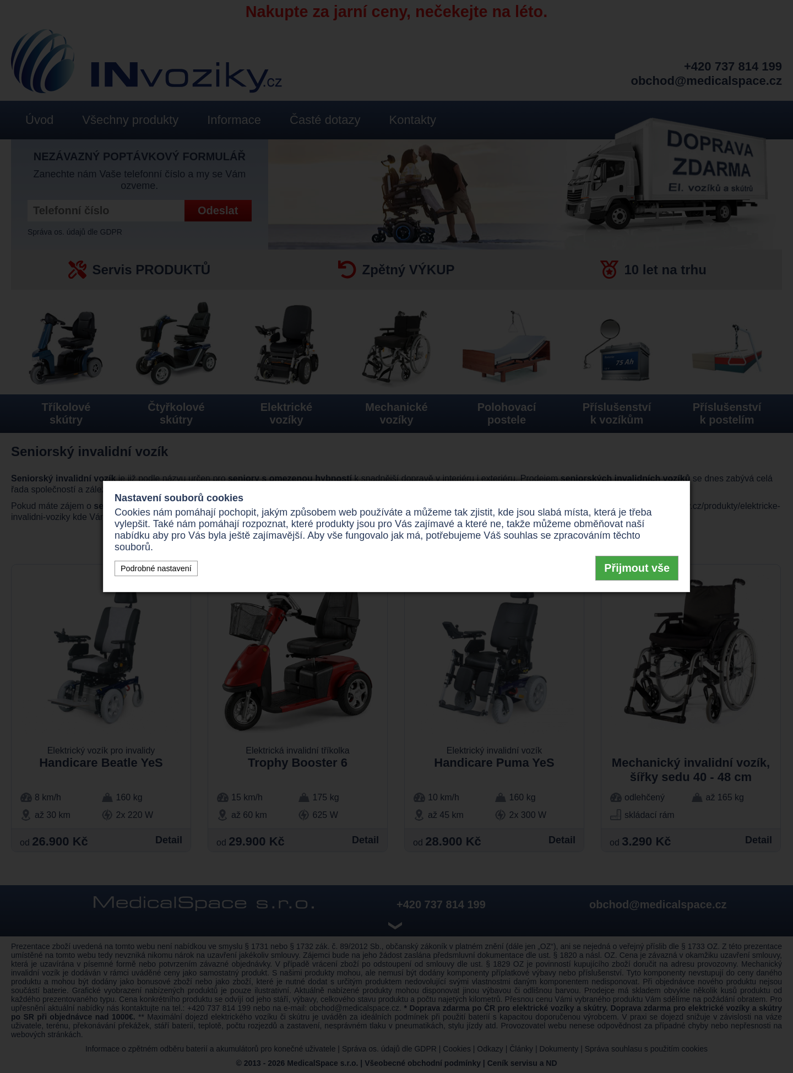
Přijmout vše (637, 568)
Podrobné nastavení (156, 568)
